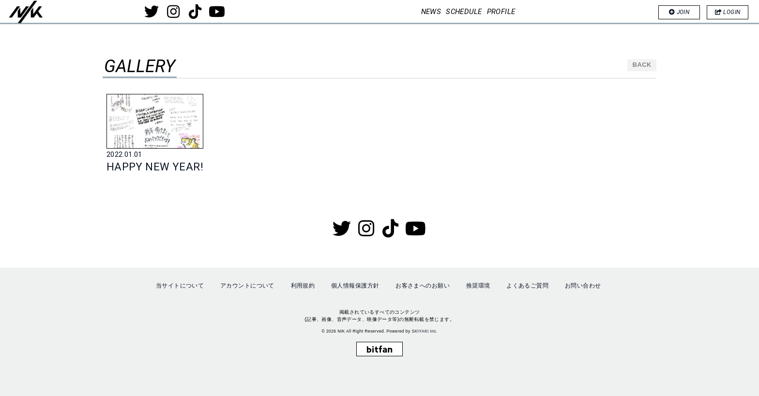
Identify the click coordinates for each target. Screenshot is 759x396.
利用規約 (303, 284)
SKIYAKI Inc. (424, 329)
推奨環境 (478, 284)
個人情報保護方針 (355, 284)
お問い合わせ (583, 284)
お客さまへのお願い (422, 284)
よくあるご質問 (527, 284)
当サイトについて (180, 284)
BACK (642, 67)
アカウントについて (247, 284)
